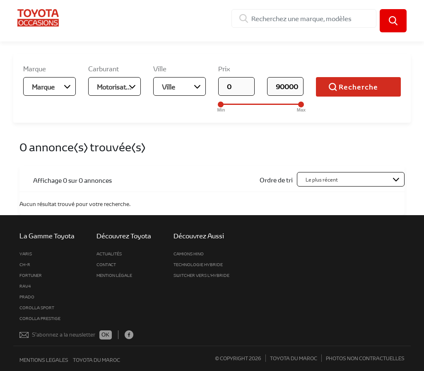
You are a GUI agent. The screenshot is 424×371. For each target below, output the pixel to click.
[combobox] (49, 86)
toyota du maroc (96, 359)
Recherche (358, 86)
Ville (159, 68)
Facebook (129, 334)
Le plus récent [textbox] (322, 179)
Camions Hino (188, 254)
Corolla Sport (36, 307)
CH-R (24, 264)
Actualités (109, 254)
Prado (26, 297)
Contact (106, 264)
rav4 (25, 286)
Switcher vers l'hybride (201, 275)
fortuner (30, 275)
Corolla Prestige (39, 318)
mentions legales (43, 359)
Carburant (103, 68)
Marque (34, 68)
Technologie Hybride (198, 264)
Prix (224, 68)
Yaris (25, 254)
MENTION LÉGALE (114, 275)
